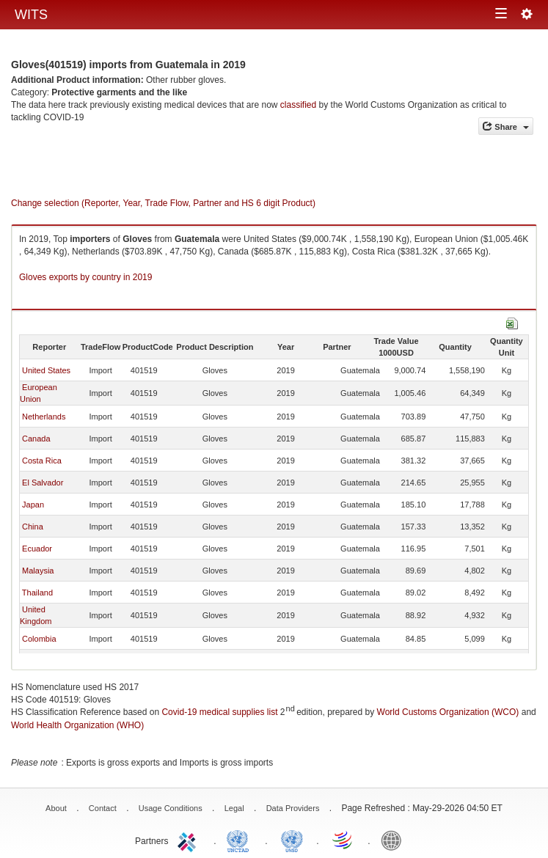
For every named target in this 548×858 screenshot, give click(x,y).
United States (46, 370)
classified (298, 105)
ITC (189, 839)
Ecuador (37, 548)
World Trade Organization (343, 839)
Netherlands (43, 416)
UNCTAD (240, 839)
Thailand (37, 592)
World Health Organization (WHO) (77, 725)
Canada (36, 438)
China (32, 526)
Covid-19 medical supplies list (219, 712)
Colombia (39, 638)
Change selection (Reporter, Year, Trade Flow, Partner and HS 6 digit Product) (163, 203)
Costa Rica (42, 460)
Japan (33, 504)
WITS (31, 14)
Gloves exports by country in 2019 (85, 277)
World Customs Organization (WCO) (448, 712)
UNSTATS (292, 839)
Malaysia (38, 570)
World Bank (394, 839)
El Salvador (42, 482)
